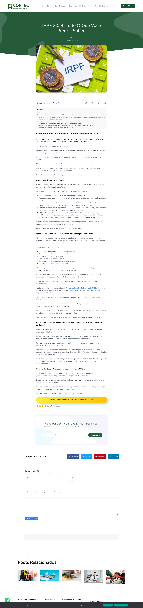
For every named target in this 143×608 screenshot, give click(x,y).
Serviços (50, 6)
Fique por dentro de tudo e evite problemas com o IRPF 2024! (58, 115)
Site (26, 485)
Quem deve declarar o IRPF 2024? (49, 121)
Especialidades (60, 6)
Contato (90, 6)
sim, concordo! (108, 605)
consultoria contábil (63, 343)
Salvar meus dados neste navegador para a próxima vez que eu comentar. (48, 492)
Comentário (28, 496)
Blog (75, 6)
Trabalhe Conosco (101, 6)
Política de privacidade (121, 605)
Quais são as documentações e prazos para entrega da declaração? (60, 123)
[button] (86, 103)
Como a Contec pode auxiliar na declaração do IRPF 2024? (57, 127)
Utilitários (82, 6)
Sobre (69, 6)
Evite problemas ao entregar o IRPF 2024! (71, 400)
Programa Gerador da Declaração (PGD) (81, 288)
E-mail (74, 478)
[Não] (141, 605)
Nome (27, 478)
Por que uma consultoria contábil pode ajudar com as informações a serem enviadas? (66, 125)
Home (43, 6)
